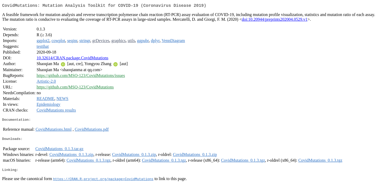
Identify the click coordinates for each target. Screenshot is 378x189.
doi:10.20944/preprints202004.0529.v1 (274, 20)
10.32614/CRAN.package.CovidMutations (72, 59)
